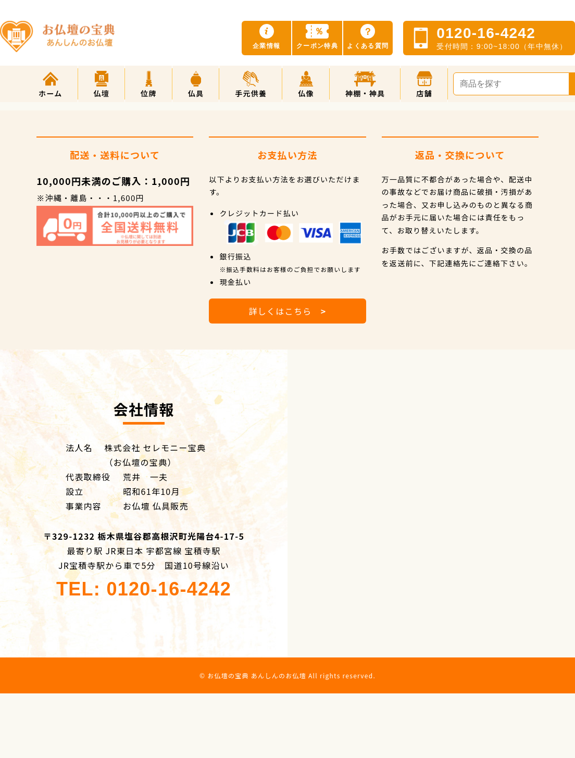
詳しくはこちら (288, 311)
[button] (102, 84)
